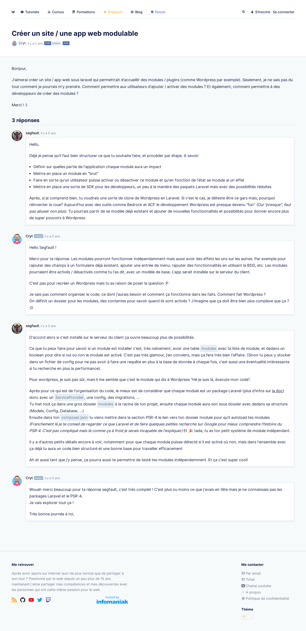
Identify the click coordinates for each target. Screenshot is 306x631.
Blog (136, 12)
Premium (112, 12)
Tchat (248, 579)
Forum (158, 12)
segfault (32, 133)
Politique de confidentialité (265, 598)
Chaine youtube (256, 585)
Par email (251, 573)
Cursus (56, 12)
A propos (251, 592)
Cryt (19, 43)
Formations (83, 12)
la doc (277, 395)
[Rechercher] (244, 12)
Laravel (56, 43)
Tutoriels (30, 12)
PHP (47, 43)
